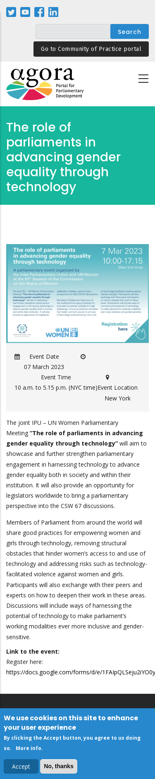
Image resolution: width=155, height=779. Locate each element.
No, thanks (59, 767)
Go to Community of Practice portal (91, 49)
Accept (21, 768)
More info (28, 749)
